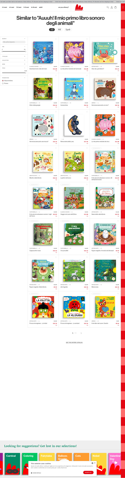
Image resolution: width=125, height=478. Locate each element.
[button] (36, 473)
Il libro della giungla (34, 105)
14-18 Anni (34, 7)
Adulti (40, 7)
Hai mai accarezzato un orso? (100, 105)
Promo (6, 83)
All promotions (8, 80)
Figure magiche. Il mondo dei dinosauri (103, 250)
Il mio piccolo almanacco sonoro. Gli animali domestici (102, 178)
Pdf (59, 29)
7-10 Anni (18, 7)
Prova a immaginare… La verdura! (69, 323)
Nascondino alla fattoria (98, 214)
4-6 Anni (11, 7)
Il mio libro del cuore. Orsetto (100, 323)
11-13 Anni (26, 7)
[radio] (52, 29)
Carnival (18, 455)
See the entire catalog (74, 342)
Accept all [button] (88, 472)
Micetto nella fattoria (35, 178)
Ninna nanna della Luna (67, 141)
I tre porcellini (64, 250)
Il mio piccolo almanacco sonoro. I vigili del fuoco (40, 215)
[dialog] (62, 468)
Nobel (103, 455)
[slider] (2, 51)
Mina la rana (95, 287)
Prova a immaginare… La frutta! (38, 323)
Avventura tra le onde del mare (38, 69)
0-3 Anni (4, 7)
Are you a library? (63, 7)
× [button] (94, 463)
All (52, 29)
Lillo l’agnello (64, 287)
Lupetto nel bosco (65, 178)
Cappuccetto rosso (35, 250)
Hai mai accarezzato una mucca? (38, 141)
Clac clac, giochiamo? (98, 69)
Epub (68, 29)
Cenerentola (64, 105)
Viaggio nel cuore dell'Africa (68, 214)
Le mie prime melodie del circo (100, 141)
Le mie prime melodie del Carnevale (70, 69)
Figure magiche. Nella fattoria (37, 287)
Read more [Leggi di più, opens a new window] (64, 467)
